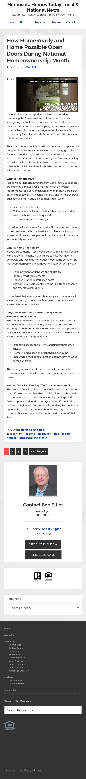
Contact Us (10, 690)
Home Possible (61, 433)
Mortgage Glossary (19, 671)
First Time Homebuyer (37, 433)
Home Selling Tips (32, 429)
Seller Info (14, 654)
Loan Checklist (16, 667)
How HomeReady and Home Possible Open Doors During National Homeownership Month (38, 50)
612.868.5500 (51, 529)
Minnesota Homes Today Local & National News (43, 7)
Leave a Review (17, 684)
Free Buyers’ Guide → (43, 544)
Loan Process (16, 661)
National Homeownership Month (27, 437)
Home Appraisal (17, 658)
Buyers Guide (16, 645)
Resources (9, 641)
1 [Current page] (6, 451)
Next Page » (38, 451)
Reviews (8, 677)
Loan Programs (17, 664)
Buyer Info (14, 651)
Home (7, 628)
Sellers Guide (16, 648)
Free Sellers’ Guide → (43, 554)
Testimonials (15, 680)
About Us (9, 635)
